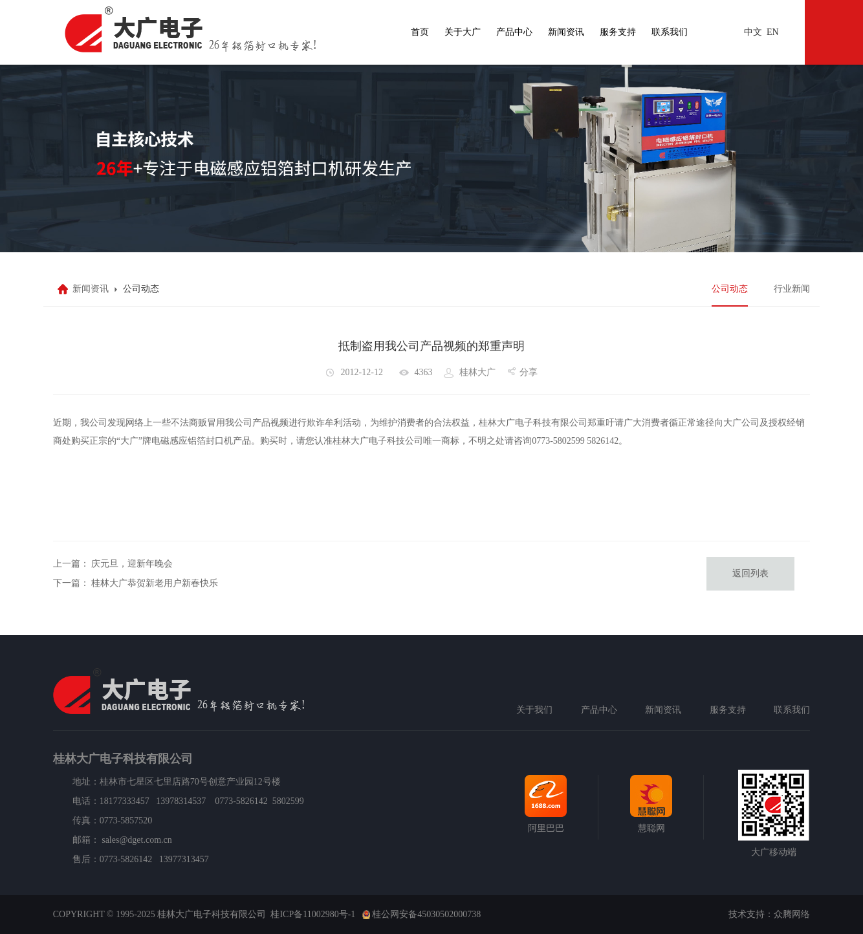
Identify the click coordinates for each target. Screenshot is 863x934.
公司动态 (730, 289)
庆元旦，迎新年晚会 (132, 564)
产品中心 (514, 32)
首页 (420, 32)
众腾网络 (792, 914)
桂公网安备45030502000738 (426, 914)
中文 (753, 32)
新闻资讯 (566, 32)
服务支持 (618, 32)
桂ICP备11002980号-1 (312, 914)
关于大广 (462, 32)
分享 (528, 372)
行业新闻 (792, 289)
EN (773, 32)
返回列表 (750, 573)
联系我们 (669, 32)
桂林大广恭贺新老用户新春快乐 (154, 583)
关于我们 (534, 710)
